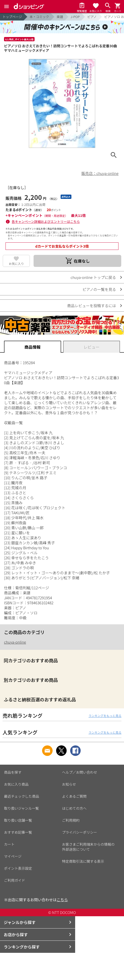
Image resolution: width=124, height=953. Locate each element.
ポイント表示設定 (18, 868)
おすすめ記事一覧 (18, 832)
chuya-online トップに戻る (93, 277)
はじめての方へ (74, 808)
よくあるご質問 (74, 796)
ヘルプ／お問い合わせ (79, 772)
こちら (62, 899)
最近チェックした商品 (21, 796)
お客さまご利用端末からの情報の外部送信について (88, 847)
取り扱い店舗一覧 (18, 820)
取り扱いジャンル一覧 (21, 808)
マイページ (13, 856)
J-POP (75, 16)
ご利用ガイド (14, 880)
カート (9, 844)
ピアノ (92, 16)
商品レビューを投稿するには (91, 305)
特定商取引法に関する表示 (83, 861)
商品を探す (13, 772)
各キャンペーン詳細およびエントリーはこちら (46, 221)
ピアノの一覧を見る (99, 289)
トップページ (12, 16)
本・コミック (39, 16)
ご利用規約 (71, 820)
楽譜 (60, 16)
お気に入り (16, 263)
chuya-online (15, 642)
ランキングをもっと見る (104, 715)
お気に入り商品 (16, 784)
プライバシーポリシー (79, 832)
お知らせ (69, 784)
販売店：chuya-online (99, 173)
